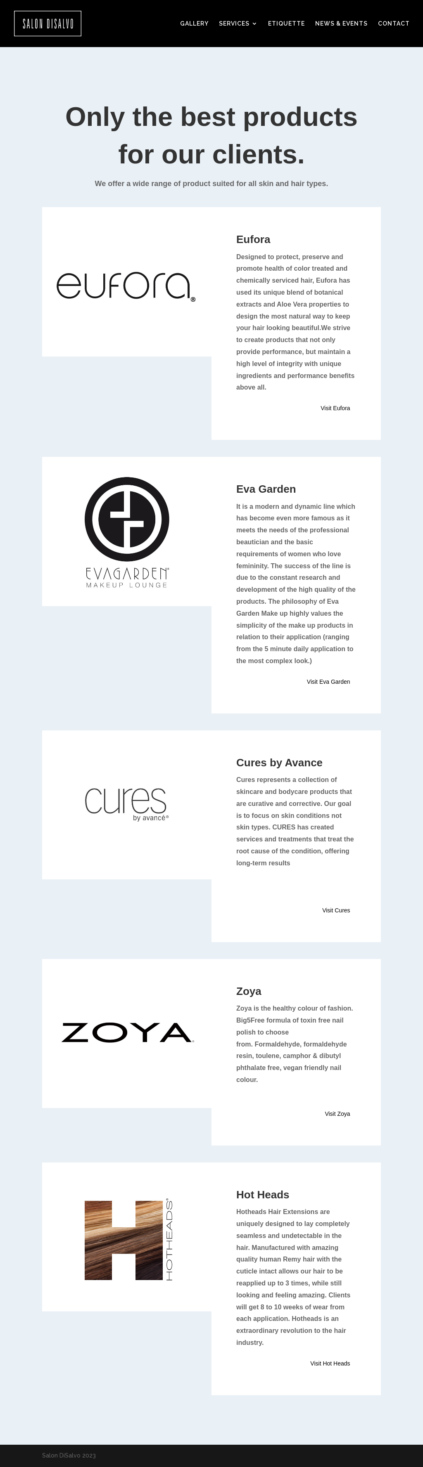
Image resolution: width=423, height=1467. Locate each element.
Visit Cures (336, 910)
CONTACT (394, 24)
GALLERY (194, 24)
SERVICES (234, 24)
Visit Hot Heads (330, 1363)
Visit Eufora (335, 408)
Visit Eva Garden (328, 681)
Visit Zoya (337, 1113)
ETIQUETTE (286, 24)
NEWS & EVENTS (341, 24)
